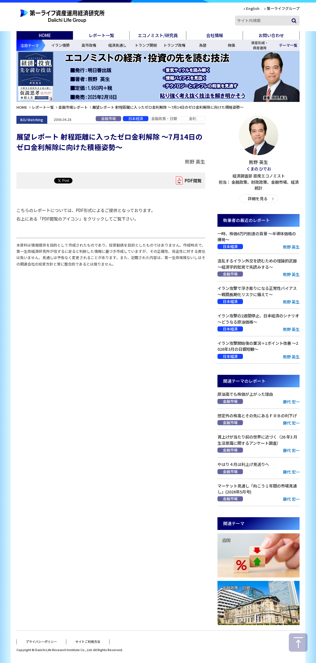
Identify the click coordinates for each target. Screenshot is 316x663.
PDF (192, 180)
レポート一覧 (43, 107)
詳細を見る (257, 198)
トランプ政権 (174, 45)
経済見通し (117, 45)
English (252, 8)
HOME (45, 35)
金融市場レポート (73, 107)
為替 (202, 45)
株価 (231, 45)
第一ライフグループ (283, 8)
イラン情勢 (60, 45)
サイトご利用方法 (87, 641)
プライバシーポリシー (41, 641)
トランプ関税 (146, 45)
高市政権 (89, 45)
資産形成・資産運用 (259, 45)
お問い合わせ (271, 35)
